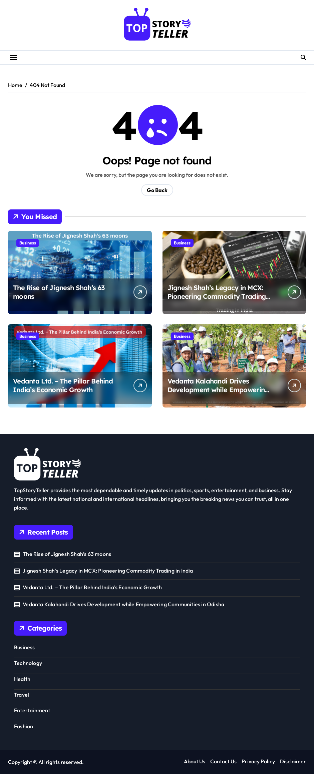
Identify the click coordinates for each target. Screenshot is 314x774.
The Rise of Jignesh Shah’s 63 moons (67, 554)
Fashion (23, 726)
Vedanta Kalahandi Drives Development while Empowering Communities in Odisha (218, 390)
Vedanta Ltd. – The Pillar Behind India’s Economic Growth (63, 385)
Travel (21, 694)
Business (27, 242)
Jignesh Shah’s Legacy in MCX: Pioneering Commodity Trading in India (217, 296)
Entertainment (32, 710)
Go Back (157, 190)
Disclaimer (293, 761)
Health (22, 679)
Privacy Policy (258, 761)
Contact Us (223, 761)
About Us (194, 761)
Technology (28, 663)
